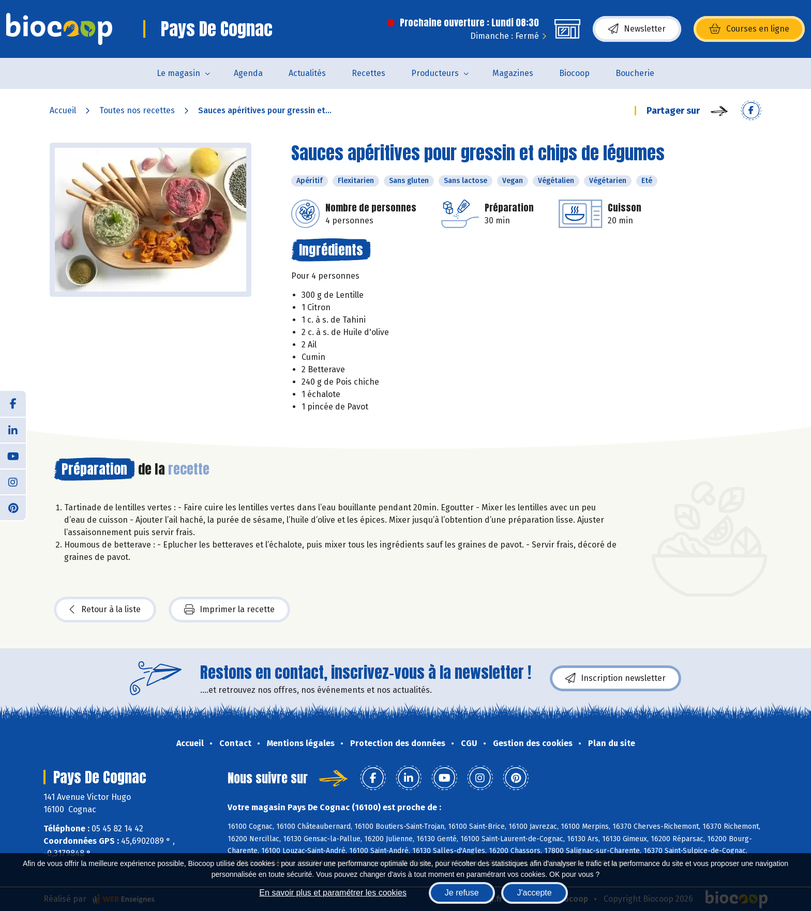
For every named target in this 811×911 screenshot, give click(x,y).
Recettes (368, 73)
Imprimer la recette (229, 609)
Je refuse (462, 892)
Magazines (512, 73)
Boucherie (634, 73)
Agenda (248, 73)
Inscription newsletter (615, 678)
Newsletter (637, 29)
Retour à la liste (105, 609)
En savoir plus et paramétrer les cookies (333, 892)
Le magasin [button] (178, 73)
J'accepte (534, 892)
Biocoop (574, 73)
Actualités (307, 73)
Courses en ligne (749, 29)
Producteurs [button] (435, 73)
